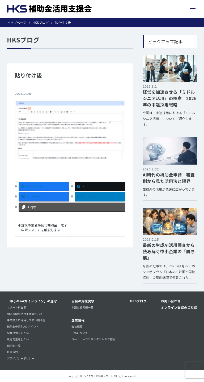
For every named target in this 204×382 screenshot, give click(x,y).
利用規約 (12, 352)
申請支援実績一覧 (82, 307)
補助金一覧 (14, 345)
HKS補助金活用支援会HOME (24, 314)
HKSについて (79, 333)
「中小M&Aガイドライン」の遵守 (32, 301)
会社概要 (76, 326)
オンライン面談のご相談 (179, 307)
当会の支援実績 (83, 301)
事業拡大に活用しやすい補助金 (26, 320)
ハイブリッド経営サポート (98, 376)
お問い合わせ (171, 301)
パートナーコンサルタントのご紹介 (93, 339)
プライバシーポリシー (20, 358)
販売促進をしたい (18, 339)
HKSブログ (138, 301)
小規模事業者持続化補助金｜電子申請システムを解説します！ (42, 227)
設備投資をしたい (18, 333)
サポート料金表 (16, 307)
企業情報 (77, 320)
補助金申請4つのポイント (23, 326)
